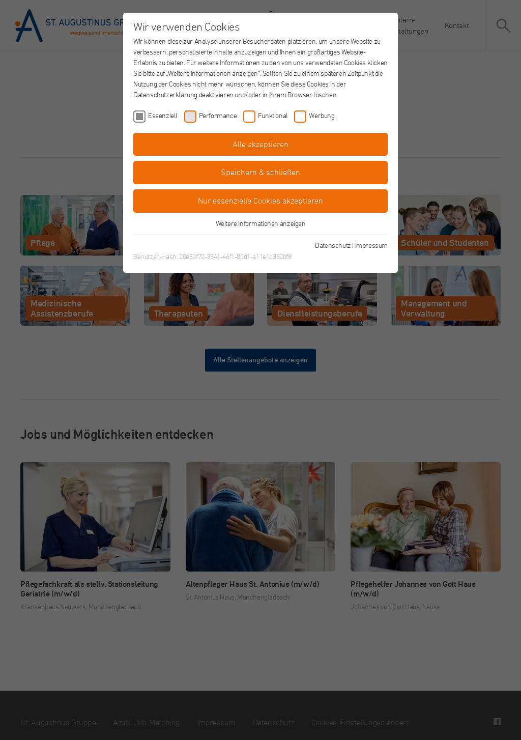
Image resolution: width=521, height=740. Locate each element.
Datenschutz (333, 245)
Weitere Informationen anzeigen (261, 223)
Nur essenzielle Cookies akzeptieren (260, 200)
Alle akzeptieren (260, 144)
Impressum (371, 245)
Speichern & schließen (260, 172)
